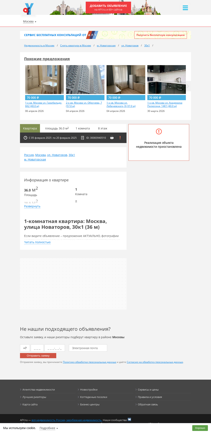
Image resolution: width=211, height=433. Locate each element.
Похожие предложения (47, 58)
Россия (29, 155)
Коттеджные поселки (93, 397)
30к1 (72, 155)
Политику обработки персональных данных (89, 362)
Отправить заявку (38, 355)
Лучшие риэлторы (34, 397)
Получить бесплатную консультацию (160, 35)
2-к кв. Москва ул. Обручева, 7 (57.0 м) (84, 104)
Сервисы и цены (148, 389)
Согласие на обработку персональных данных (155, 362)
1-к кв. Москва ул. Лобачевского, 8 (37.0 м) (121, 104)
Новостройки (88, 389)
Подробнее (47, 428)
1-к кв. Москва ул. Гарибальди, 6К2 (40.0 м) (43, 104)
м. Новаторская (35, 159)
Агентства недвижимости (38, 389)
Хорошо (200, 427)
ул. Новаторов (57, 155)
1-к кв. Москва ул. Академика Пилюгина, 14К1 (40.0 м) (164, 104)
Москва (40, 155)
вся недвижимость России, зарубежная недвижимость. (67, 420)
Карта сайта (30, 404)
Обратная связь (148, 404)
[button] (188, 86)
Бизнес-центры (90, 404)
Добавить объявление (108, 7)
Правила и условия (150, 397)
